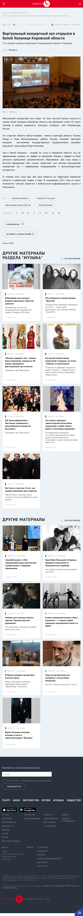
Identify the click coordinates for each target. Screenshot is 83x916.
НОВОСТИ (66, 25)
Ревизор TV (8, 829)
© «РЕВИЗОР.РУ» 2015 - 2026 (37, 902)
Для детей (29, 818)
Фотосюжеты (9, 825)
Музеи (46, 803)
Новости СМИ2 (8, 242)
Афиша (65, 818)
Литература (31, 803)
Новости (23, 13)
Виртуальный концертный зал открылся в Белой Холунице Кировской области (36, 15)
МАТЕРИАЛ (76, 25)
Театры (5, 854)
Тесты (5, 836)
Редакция (42, 854)
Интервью (7, 821)
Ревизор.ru (13, 50)
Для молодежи (32, 821)
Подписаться (14, 789)
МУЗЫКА (57, 25)
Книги (30, 850)
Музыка (14, 13)
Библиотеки (6, 862)
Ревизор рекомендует (68, 822)
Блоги (5, 840)
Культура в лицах (11, 844)
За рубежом (50, 829)
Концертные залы (9, 859)
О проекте (42, 850)
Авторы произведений (49, 861)
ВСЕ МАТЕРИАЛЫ (72, 258)
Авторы (41, 858)
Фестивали (49, 825)
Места (5, 850)
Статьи (5, 818)
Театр (6, 803)
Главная (6, 13)
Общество (74, 803)
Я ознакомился (12, 783)
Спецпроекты (51, 821)
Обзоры (6, 833)
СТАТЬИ (10, 293)
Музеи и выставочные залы (12, 856)
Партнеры (42, 865)
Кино (16, 803)
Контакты (42, 869)
